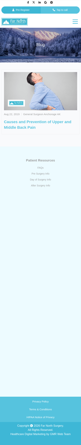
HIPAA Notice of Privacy (41, 417)
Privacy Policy (40, 401)
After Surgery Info (40, 186)
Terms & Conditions (40, 409)
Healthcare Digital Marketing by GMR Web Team (40, 434)
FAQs (40, 168)
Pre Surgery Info (41, 174)
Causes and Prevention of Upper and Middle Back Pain (37, 125)
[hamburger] (75, 21)
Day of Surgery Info (40, 180)
